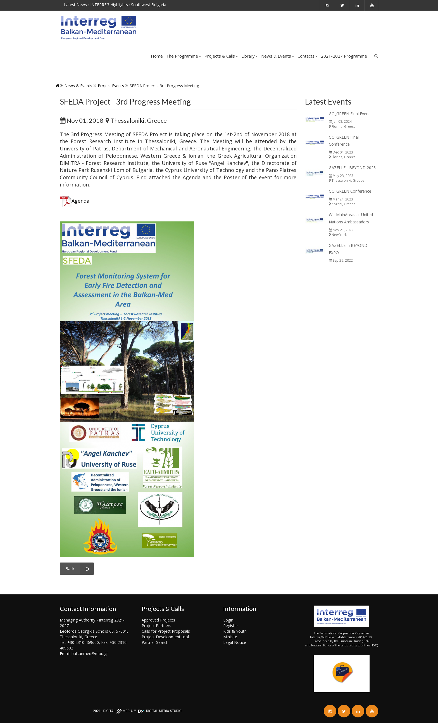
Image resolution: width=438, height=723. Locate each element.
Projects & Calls (221, 56)
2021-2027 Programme (344, 56)
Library (249, 56)
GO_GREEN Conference (350, 191)
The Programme (183, 56)
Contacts (307, 56)
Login (228, 620)
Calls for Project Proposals (166, 631)
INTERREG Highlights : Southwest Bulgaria (128, 4)
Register (230, 625)
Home (157, 56)
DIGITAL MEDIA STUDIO (159, 711)
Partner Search (155, 642)
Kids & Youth (235, 631)
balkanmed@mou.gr (90, 653)
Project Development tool (165, 636)
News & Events (277, 56)
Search (376, 56)
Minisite (230, 636)
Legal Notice (234, 642)
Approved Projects (158, 620)
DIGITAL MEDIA (118, 711)
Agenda (80, 200)
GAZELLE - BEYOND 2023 (352, 167)
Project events (111, 85)
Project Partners (156, 625)
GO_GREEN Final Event (349, 113)
